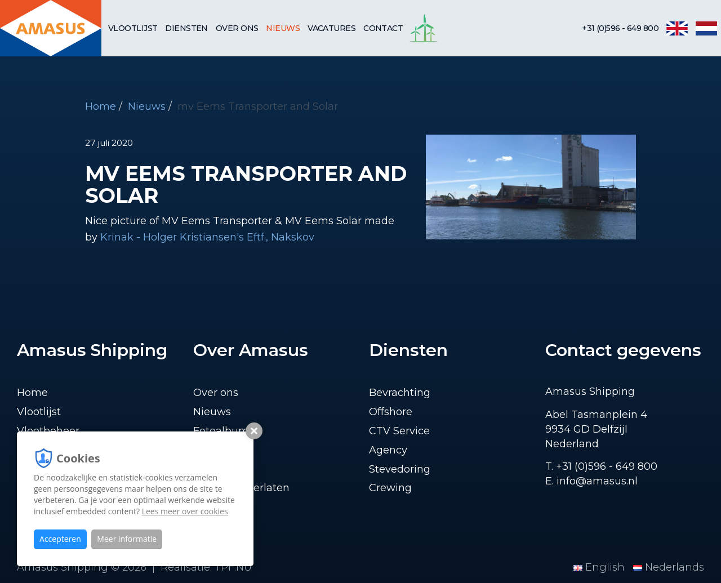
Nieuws (283, 28)
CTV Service (399, 431)
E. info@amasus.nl (591, 481)
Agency (388, 450)
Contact (383, 28)
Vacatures (331, 28)
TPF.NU (233, 567)
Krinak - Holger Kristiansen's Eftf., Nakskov (207, 237)
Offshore (390, 412)
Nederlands (668, 567)
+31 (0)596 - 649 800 (620, 28)
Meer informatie (127, 538)
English (600, 567)
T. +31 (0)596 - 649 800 (601, 466)
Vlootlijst (132, 28)
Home (100, 106)
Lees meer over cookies (185, 511)
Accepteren (60, 538)
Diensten (186, 28)
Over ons (237, 28)
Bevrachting (399, 392)
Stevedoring (399, 469)
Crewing (390, 488)
